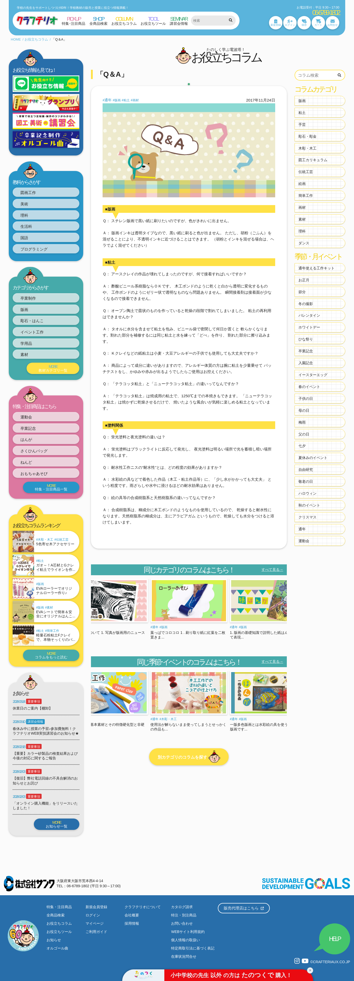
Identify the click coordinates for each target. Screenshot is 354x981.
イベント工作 (32, 332)
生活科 (26, 226)
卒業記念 (28, 428)
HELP (334, 938)
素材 (24, 354)
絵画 (302, 184)
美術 (24, 204)
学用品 (26, 343)
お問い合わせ (182, 923)
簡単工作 (53, 631)
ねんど (26, 462)
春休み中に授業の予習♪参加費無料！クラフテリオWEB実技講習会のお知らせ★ (46, 731)
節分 (302, 292)
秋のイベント (309, 505)
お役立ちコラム (36, 39)
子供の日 (305, 398)
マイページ (95, 923)
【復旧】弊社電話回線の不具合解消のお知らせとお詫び (45, 780)
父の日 (303, 434)
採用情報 (132, 923)
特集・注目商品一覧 (51, 487)
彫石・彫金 (307, 136)
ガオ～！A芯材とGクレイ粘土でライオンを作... (55, 567)
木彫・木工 (45, 539)
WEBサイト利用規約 (188, 932)
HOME (16, 39)
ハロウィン (307, 493)
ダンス (303, 243)
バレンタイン (309, 315)
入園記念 (305, 363)
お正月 (303, 280)
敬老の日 (305, 481)
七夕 (302, 446)
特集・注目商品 (59, 907)
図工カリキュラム (312, 160)
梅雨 (302, 422)
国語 (24, 238)
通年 (108, 100)
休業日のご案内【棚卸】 (32, 708)
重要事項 (34, 701)
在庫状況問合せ (183, 956)
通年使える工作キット (316, 268)
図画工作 (28, 192)
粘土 (41, 561)
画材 (136, 100)
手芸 (302, 124)
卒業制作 (28, 298)
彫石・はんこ (32, 320)
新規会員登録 (96, 907)
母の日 (303, 410)
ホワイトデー (309, 327)
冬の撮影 (305, 304)
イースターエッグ (312, 375)
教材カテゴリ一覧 (53, 368)
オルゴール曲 (57, 948)
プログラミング (34, 249)
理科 (24, 215)
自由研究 (305, 470)
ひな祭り (305, 339)
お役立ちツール (59, 932)
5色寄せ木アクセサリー (55, 544)
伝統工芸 (62, 539)
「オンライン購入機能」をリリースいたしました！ (45, 805)
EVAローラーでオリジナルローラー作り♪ (54, 590)
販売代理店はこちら (244, 908)
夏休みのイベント (312, 458)
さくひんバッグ (34, 451)
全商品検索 (56, 915)
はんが (26, 439)
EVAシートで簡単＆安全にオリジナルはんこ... (55, 614)
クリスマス (307, 517)
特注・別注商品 (183, 915)
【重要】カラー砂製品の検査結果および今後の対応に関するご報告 (45, 755)
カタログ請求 (182, 907)
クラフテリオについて (143, 907)
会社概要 (132, 915)
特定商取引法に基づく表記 (192, 948)
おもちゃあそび (34, 473)
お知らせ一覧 (56, 824)
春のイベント (309, 387)
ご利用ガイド (96, 932)
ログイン (93, 915)
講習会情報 (35, 721)
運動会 (26, 417)
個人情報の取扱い (185, 940)
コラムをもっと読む (51, 655)
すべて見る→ (272, 569)
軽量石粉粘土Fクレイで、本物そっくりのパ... (55, 637)
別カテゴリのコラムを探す (189, 756)
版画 (24, 309)
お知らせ (54, 940)
